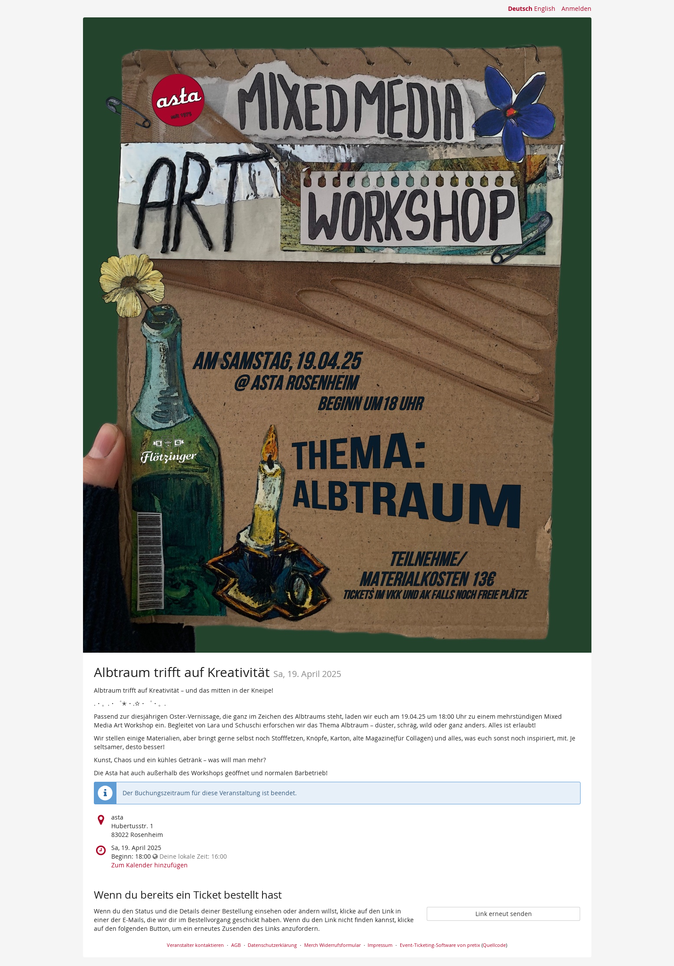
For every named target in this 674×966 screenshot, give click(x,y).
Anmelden (576, 8)
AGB (236, 945)
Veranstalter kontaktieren (195, 945)
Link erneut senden (503, 914)
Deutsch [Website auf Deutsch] (520, 8)
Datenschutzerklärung (272, 945)
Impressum (380, 945)
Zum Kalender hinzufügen (149, 865)
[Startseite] (337, 335)
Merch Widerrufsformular (332, 945)
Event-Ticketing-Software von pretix (440, 945)
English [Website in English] (544, 8)
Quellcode (494, 945)
